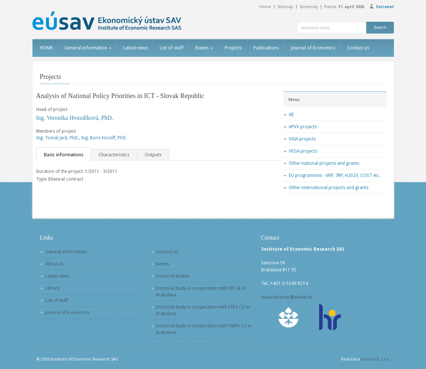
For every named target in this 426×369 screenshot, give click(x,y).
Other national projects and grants (324, 163)
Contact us (358, 48)
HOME (46, 48)
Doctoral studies (173, 276)
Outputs (153, 154)
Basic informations (63, 154)
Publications (266, 48)
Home (265, 7)
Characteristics (113, 154)
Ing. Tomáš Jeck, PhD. (57, 137)
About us (54, 264)
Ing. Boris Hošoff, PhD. (104, 137)
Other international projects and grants (328, 187)
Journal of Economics (313, 48)
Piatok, (344, 7)
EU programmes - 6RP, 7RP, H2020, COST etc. (334, 175)
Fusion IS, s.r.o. (375, 359)
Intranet (385, 6)
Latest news (135, 48)
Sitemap (285, 7)
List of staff (172, 48)
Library (52, 288)
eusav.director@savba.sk (286, 297)
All (291, 114)
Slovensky (308, 7)
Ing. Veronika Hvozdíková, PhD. (74, 118)
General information (88, 48)
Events (204, 48)
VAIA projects (302, 139)
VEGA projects (303, 151)
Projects (233, 48)
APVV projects (303, 126)
